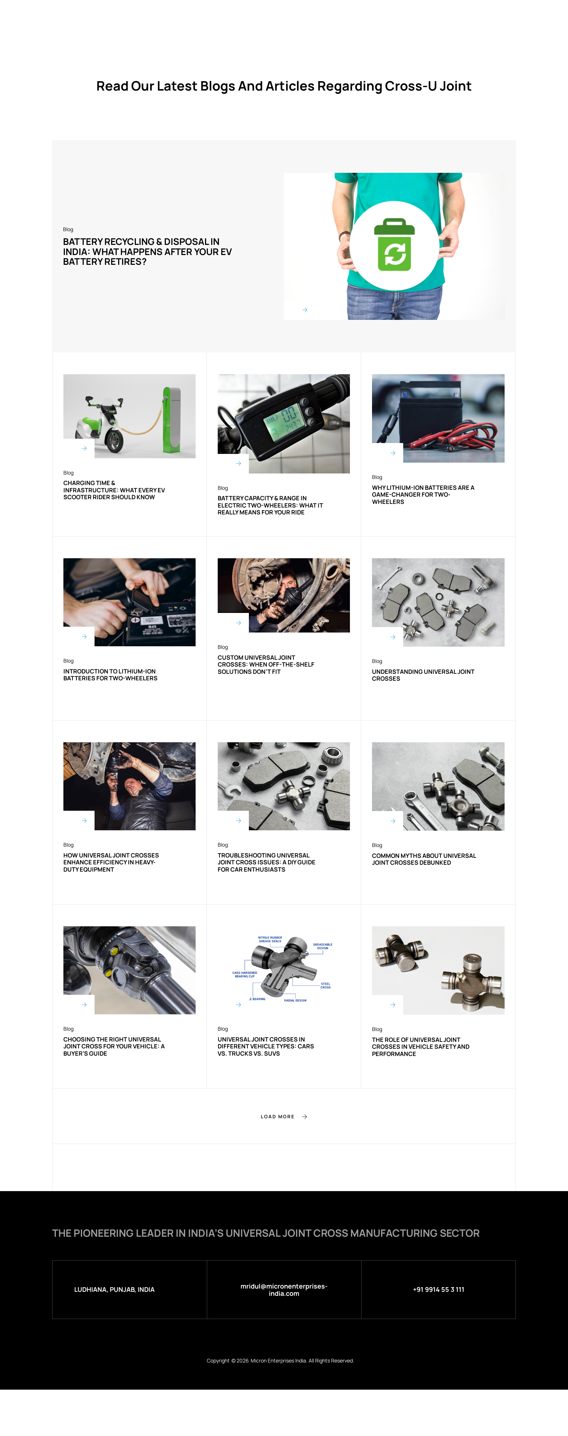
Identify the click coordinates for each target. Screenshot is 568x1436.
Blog (366, 15)
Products (246, 15)
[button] (284, 1156)
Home (163, 15)
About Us (201, 15)
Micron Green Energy (310, 15)
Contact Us (404, 15)
